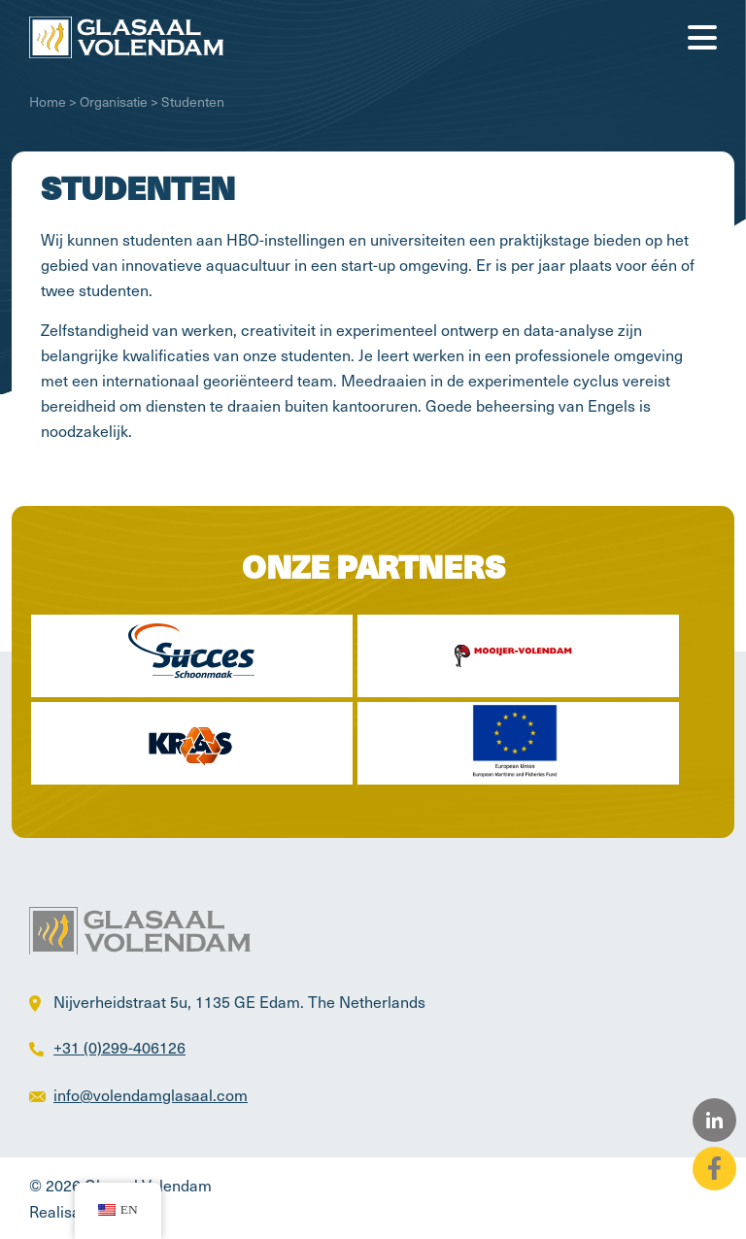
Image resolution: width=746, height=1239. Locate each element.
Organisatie (114, 101)
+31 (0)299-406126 (119, 1046)
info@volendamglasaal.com (150, 1094)
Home (47, 101)
